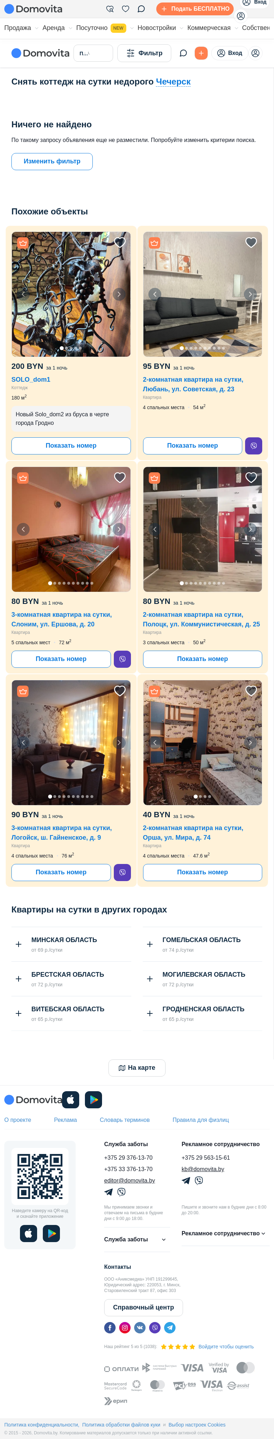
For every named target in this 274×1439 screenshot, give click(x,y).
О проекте (17, 1120)
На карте (137, 1067)
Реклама (65, 1120)
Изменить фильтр (52, 161)
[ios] (70, 1099)
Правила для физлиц (201, 1120)
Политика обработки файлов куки (121, 1425)
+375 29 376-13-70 (128, 1158)
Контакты (117, 1267)
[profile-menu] (241, 16)
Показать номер (71, 445)
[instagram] (125, 1327)
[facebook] (110, 1327)
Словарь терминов (125, 1120)
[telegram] (170, 1327)
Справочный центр (143, 1307)
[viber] (253, 445)
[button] (71, 294)
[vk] (140, 1327)
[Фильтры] (110, 8)
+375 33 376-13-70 (128, 1169)
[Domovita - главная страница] (33, 9)
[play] (93, 1099)
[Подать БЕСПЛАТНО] (193, 8)
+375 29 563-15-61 (206, 1158)
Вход (229, 53)
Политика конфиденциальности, (41, 1425)
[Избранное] (125, 8)
